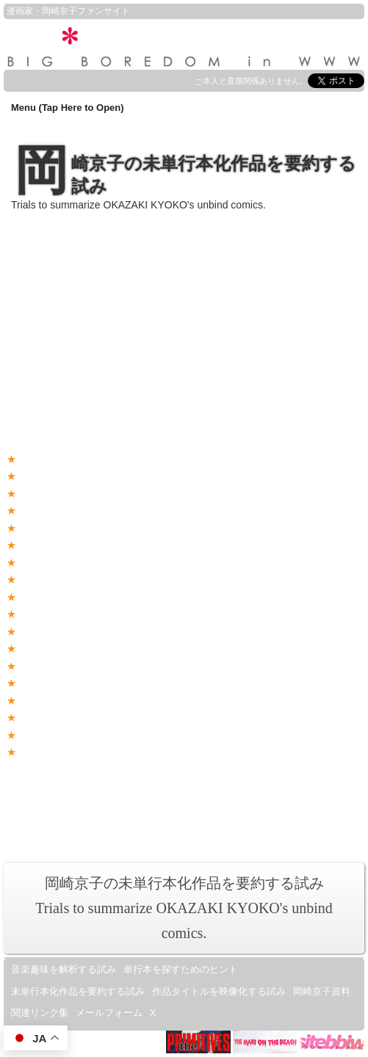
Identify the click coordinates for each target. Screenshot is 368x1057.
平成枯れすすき (49, 614)
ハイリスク (40, 528)
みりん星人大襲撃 (54, 666)
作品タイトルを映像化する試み (219, 991)
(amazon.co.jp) (87, 276)
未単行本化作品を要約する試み (78, 991)
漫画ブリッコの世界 (284, 804)
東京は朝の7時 (47, 597)
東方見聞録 (40, 510)
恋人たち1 (37, 562)
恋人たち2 (37, 579)
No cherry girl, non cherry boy (79, 459)
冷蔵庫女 (35, 648)
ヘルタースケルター (59, 717)
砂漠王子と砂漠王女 (59, 545)
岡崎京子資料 (321, 991)
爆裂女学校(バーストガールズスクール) (100, 476)
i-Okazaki (255, 789)
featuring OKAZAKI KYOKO (81, 804)
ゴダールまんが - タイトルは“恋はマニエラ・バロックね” (138, 700)
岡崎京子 (59, 11)
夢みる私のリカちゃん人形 (73, 493)
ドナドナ (35, 683)
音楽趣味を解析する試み (63, 969)
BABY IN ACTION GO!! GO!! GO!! (88, 735)
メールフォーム (109, 1012)
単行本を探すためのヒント (180, 969)
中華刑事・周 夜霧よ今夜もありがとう (98, 631)
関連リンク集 (39, 1012)
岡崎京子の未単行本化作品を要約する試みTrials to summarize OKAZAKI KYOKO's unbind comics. (184, 908)
